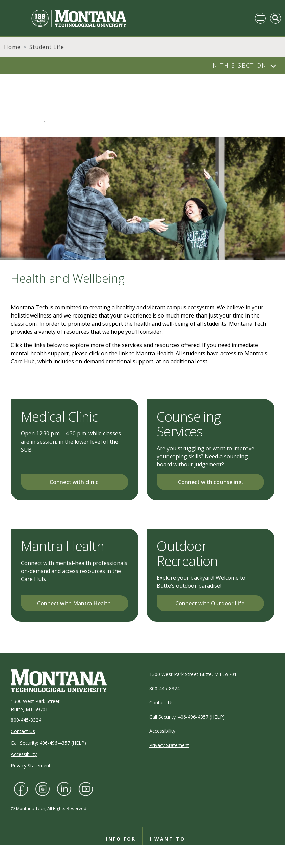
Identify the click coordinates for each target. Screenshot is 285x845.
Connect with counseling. (210, 482)
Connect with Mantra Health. (74, 603)
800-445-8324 (26, 720)
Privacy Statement (31, 765)
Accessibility (24, 754)
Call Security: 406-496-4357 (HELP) (48, 743)
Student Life (46, 47)
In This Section (238, 65)
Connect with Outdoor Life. (210, 603)
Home (12, 47)
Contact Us (23, 731)
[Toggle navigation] (260, 18)
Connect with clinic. (75, 482)
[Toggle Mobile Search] (275, 18)
